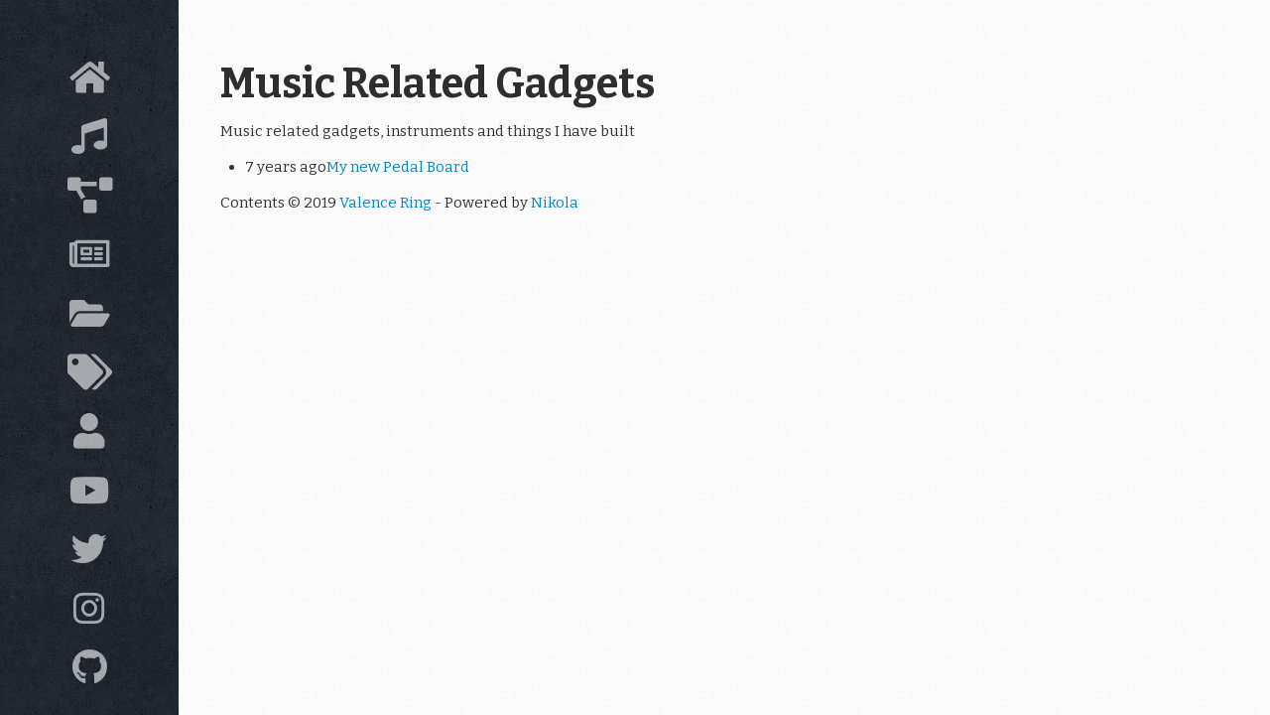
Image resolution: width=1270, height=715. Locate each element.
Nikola (554, 203)
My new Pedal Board (397, 167)
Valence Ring (385, 203)
